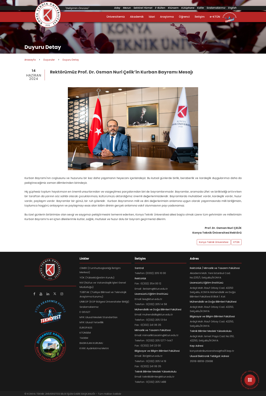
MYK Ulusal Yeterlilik (91, 322)
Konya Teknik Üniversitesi (213, 242)
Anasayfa (30, 59)
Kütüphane (187, 8)
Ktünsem (173, 8)
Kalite (200, 8)
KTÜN (236, 242)
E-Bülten (160, 8)
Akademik (137, 17)
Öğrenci (184, 17)
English (232, 8)
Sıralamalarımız (216, 8)
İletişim (200, 17)
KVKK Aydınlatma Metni (94, 348)
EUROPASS (86, 327)
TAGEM (84, 338)
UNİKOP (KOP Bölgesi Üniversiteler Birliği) (104, 301)
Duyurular (49, 59)
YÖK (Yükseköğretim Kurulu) (97, 277)
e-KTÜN (215, 17)
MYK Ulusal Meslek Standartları (98, 317)
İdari (152, 17)
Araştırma (167, 17)
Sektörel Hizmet (143, 8)
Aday (117, 8)
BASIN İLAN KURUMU (91, 343)
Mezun (127, 8)
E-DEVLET (85, 312)
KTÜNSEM (85, 332)
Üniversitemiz (116, 17)
